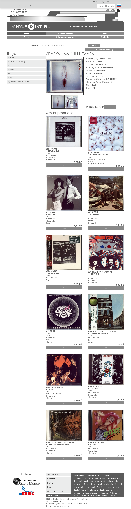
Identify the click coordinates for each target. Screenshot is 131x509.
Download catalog (104, 50)
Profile (11, 66)
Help (10, 77)
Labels (104, 33)
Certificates (13, 74)
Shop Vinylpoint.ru (55, 495)
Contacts (104, 37)
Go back (12, 57)
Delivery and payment (66, 37)
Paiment (51, 479)
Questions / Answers (56, 491)
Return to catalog (16, 62)
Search (35, 45)
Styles (26, 37)
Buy (110, 107)
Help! (49, 487)
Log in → (96, 2)
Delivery (51, 483)
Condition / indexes (65, 33)
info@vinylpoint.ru (17, 15)
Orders (11, 70)
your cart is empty (105, 6)
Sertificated (52, 474)
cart (105, 2)
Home (26, 33)
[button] (81, 60)
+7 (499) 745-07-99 (18, 9)
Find (94, 45)
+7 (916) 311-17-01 (18, 12)
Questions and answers (18, 82)
